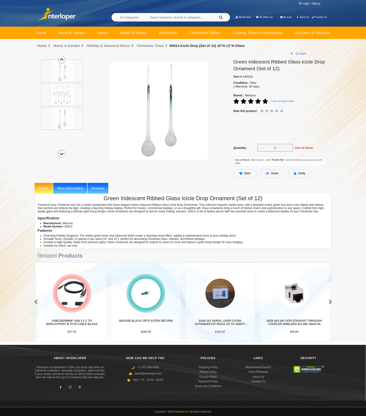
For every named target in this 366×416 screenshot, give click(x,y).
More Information (70, 188)
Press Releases (258, 372)
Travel (41, 33)
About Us (302, 17)
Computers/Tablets (204, 33)
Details (43, 188)
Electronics (168, 33)
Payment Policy (208, 381)
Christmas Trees (150, 46)
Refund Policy (208, 372)
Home (42, 46)
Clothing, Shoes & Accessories (257, 33)
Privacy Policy (208, 376)
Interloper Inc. (181, 411)
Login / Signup (309, 3)
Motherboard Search (258, 367)
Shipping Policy (208, 367)
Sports (102, 33)
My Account (243, 17)
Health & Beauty (133, 33)
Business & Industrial (312, 33)
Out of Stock (304, 148)
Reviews (98, 188)
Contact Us (319, 17)
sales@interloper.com (148, 373)
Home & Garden (71, 33)
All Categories (129, 17)
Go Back (298, 53)
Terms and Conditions (208, 386)
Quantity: (240, 148)
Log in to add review (283, 101)
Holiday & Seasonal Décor (108, 46)
